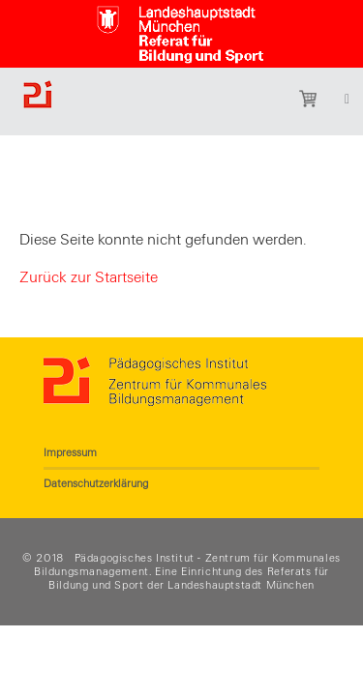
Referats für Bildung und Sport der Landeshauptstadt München (188, 578)
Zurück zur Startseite (88, 277)
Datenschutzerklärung (96, 483)
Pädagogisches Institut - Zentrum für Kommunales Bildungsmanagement (187, 564)
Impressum (70, 452)
